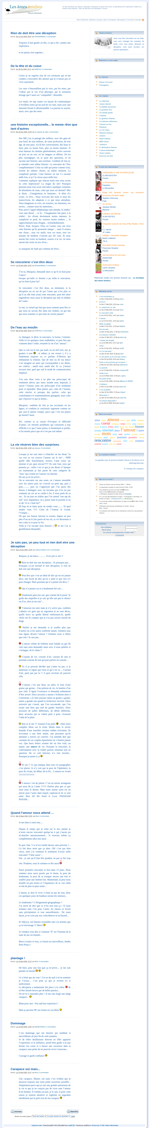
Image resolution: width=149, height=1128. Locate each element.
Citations (102, 115)
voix (114, 444)
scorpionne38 (124, 370)
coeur (105, 423)
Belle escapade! (105, 324)
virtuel (105, 444)
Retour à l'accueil (105, 82)
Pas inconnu (104, 329)
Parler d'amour (104, 138)
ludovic (121, 315)
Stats (105, 20)
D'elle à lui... (104, 373)
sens (131, 441)
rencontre (103, 440)
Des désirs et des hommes (113, 245)
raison (141, 437)
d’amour (103, 427)
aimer (103, 420)
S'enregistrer (112, 20)
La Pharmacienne (109, 182)
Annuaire (138, 20)
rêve (125, 441)
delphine (122, 326)
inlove (122, 299)
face (126, 427)
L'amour (102, 318)
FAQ (78, 20)
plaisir (112, 437)
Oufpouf (122, 392)
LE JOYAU (106, 204)
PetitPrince (37, 69)
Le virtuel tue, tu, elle (107, 307)
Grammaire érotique (110, 265)
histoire (139, 426)
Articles (102, 136)
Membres (92, 20)
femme (131, 427)
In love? (102, 302)
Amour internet (105, 33)
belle (133, 420)
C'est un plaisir (105, 390)
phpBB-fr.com (87, 1125)
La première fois (105, 110)
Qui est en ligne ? (106, 479)
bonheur (140, 420)
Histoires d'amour (106, 133)
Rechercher (84, 20)
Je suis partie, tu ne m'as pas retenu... (113, 357)
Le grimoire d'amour (107, 118)
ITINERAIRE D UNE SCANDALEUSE (118, 172)
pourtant (122, 437)
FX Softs (102, 1125)
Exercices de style (106, 156)
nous (115, 434)
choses (97, 424)
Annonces (103, 144)
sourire (98, 444)
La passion (103, 368)
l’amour (128, 429)
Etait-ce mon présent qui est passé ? (112, 362)
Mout (37, 816)
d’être (111, 426)
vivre (110, 444)
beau (128, 420)
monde (97, 434)
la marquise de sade (41, 132)
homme (98, 430)
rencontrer (117, 441)
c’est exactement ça (106, 296)
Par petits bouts (105, 379)
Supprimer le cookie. (37, 1125)
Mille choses (104, 141)
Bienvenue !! (104, 395)
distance (141, 424)
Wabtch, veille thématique (111, 1125)
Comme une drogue (106, 340)
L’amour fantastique (107, 150)
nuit (120, 434)
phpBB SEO (72, 1125)
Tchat (101, 346)
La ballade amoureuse (107, 107)
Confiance (103, 384)
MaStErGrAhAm (40, 1027)
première (132, 437)
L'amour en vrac (105, 124)
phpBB (51, 1125)
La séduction (104, 101)
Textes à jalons (105, 153)
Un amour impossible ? (108, 401)
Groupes (99, 20)
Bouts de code (95, 1125)
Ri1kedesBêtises (40, 36)
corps (122, 423)
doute (97, 427)
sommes (139, 440)
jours (117, 430)
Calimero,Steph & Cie (42, 550)
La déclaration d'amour (108, 147)
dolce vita (123, 337)
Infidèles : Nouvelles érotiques (115, 235)
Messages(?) (121, 20)
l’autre (140, 430)
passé (141, 434)
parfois (127, 434)
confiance (115, 424)
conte (121, 304)
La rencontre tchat (106, 313)
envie (121, 427)
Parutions (103, 127)
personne (98, 437)
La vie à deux (104, 130)
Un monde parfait (106, 113)
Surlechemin (124, 332)
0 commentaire (51, 36)
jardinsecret (123, 365)
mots (106, 433)
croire (128, 424)
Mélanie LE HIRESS (126, 381)
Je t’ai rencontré (105, 351)
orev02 (121, 348)
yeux (119, 444)
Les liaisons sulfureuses (108, 121)
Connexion (130, 20)
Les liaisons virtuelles (107, 335)
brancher (128, 494)
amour (113, 419)
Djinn (121, 343)
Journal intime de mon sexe (114, 255)
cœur (134, 424)
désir (116, 427)
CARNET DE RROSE (111, 214)
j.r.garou (123, 376)
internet (108, 430)
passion (135, 434)
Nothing (121, 359)
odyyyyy (37, 448)
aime (97, 420)
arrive (122, 420)
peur (106, 437)
